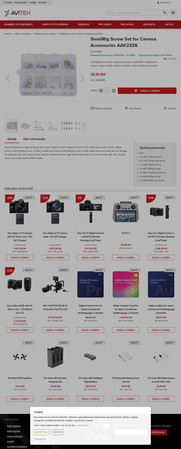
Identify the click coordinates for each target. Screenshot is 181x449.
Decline (57, 432)
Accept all (42, 432)
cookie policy (82, 425)
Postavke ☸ (40, 439)
